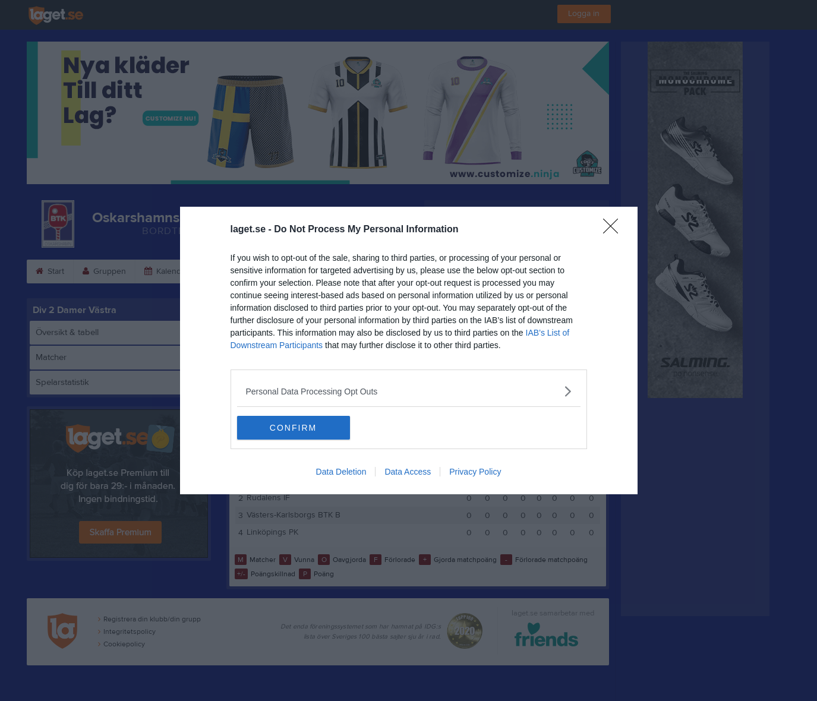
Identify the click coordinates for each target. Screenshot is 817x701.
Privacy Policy (475, 471)
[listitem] (409, 391)
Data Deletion (341, 471)
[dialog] (409, 350)
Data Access (407, 471)
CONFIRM (293, 427)
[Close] (614, 230)
